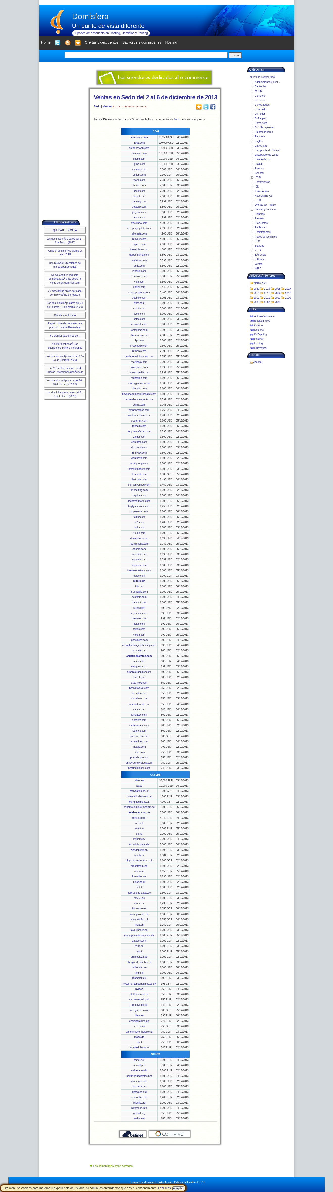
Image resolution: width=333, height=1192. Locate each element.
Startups (259, 245)
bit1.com (139, 522)
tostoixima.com (139, 330)
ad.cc (139, 785)
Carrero (258, 325)
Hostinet (259, 339)
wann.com (139, 180)
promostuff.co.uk (139, 919)
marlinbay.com (139, 362)
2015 (267, 293)
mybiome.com (139, 613)
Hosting (258, 343)
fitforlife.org (139, 1102)
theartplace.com (139, 249)
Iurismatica (260, 348)
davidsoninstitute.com (139, 415)
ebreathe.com (139, 442)
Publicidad (261, 227)
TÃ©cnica (260, 254)
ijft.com (139, 586)
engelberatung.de (139, 1021)
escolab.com (139, 559)
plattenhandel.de (139, 994)
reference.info (139, 1108)
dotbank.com (139, 206)
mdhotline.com (139, 378)
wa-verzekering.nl (139, 999)
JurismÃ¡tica (262, 191)
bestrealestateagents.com (139, 399)
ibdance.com (139, 730)
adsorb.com (139, 549)
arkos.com (139, 217)
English (259, 141)
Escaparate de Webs (266, 154)
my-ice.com (139, 244)
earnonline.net (139, 1097)
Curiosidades (262, 104)
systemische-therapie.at (139, 1031)
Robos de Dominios (266, 236)
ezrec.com (139, 575)
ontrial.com (139, 287)
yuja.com (139, 281)
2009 (288, 297)
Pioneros (260, 214)
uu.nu (139, 833)
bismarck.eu (139, 978)
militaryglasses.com (139, 383)
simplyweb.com (139, 367)
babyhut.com (139, 602)
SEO (257, 241)
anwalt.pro (139, 1065)
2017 (288, 288)
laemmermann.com (139, 501)
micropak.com (139, 324)
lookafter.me (139, 876)
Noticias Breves (263, 195)
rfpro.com (139, 303)
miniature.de (139, 817)
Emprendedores (264, 132)
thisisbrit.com (139, 474)
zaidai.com (139, 436)
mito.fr (139, 951)
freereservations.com (139, 570)
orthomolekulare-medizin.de (139, 807)
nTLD (258, 200)
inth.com (139, 527)
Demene (259, 330)
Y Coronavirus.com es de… (64, 335)
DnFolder (260, 113)
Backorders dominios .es (141, 42)
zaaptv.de (139, 855)
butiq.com (139, 265)
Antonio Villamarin (264, 316)
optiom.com (139, 174)
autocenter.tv (139, 940)
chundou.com (139, 388)
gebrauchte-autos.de (139, 892)
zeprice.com (139, 495)
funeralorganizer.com (139, 672)
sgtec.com (139, 319)
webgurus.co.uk (139, 1010)
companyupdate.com (139, 228)
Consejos (260, 100)
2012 (256, 297)
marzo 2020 (260, 283)
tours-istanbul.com (139, 704)
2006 (277, 302)
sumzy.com (139, 404)
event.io (139, 828)
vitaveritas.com (139, 741)
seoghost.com (139, 666)
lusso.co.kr (139, 882)
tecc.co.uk (139, 1026)
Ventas (107, 106)
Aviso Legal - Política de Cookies (177, 1181)
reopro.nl (139, 871)
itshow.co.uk (139, 908)
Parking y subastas (265, 209)
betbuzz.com (139, 720)
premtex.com (139, 618)
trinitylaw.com (139, 452)
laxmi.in (139, 972)
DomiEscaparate (264, 127)
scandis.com (139, 693)
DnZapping (261, 118)
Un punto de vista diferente (108, 25)
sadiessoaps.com (139, 725)
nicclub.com (139, 271)
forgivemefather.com (139, 431)
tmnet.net (139, 1060)
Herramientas (262, 182)
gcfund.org (139, 1113)
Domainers (261, 123)
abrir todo (255, 77)
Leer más (164, 1188)
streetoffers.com (139, 538)
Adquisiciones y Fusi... (267, 82)
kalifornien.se (139, 967)
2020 (256, 288)
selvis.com (139, 607)
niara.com (139, 752)
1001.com (139, 142)
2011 (267, 297)
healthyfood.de (139, 1004)
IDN (257, 186)
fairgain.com (139, 426)
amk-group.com (139, 463)
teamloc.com (139, 276)
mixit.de (139, 946)
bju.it (139, 1042)
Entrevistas (261, 145)
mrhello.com (139, 351)
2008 (256, 302)
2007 (267, 302)
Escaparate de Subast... (268, 150)
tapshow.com (139, 565)
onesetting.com (139, 490)
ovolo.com (139, 313)
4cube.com (139, 533)
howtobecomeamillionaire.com (139, 394)
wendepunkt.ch (139, 850)
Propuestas (261, 223)
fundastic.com (139, 714)
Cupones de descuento (143, 1181)
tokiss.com (139, 629)
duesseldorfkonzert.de (139, 796)
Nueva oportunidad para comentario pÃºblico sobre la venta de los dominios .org (65, 279)
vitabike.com (139, 297)
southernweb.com (139, 148)
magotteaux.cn (139, 865)
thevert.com (139, 185)
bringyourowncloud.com (139, 762)
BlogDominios (262, 320)
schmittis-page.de (139, 844)
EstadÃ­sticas (262, 159)
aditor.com (139, 661)
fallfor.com (139, 517)
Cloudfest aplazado (65, 315)
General (259, 173)
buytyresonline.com (139, 506)
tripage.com (139, 746)
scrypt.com (139, 196)
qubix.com (139, 164)
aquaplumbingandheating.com (139, 645)
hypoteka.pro (139, 1086)
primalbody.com (139, 757)
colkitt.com (139, 308)
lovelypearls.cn (139, 930)
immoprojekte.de (139, 914)
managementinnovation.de (139, 935)
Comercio (260, 95)
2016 (256, 293)
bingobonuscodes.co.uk (139, 860)
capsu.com (139, 709)
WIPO (258, 268)
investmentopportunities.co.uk (139, 983)
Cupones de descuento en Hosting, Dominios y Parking (111, 33)
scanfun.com (139, 554)
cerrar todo (268, 77)
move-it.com (139, 239)
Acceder (258, 362)
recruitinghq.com (139, 543)
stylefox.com (139, 169)
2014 (277, 293)
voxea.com (139, 634)
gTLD (258, 177)
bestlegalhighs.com (139, 768)
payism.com (139, 212)
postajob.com (139, 153)
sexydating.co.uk (139, 791)
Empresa (260, 136)
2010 (277, 297)
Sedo (97, 106)
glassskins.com (139, 640)
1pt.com (139, 340)
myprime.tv (139, 839)
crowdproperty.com (139, 292)
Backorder (261, 86)
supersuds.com (139, 511)
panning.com (139, 201)
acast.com (139, 191)
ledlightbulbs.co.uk (139, 801)
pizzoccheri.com (139, 736)
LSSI (201, 1181)
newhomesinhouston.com (139, 356)
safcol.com (139, 677)
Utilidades (260, 259)
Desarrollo (261, 109)
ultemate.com (139, 233)
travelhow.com (139, 223)
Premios (259, 218)
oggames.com (139, 420)
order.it (139, 823)
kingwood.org (139, 1092)
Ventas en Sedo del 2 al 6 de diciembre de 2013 (155, 97)
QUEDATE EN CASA (65, 230)
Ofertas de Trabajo (265, 204)
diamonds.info (139, 1081)
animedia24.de (139, 956)
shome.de (139, 903)
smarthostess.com (139, 410)
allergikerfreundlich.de (139, 962)
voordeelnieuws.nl (139, 1047)
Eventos (259, 168)
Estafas (259, 163)
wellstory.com (139, 260)
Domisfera (90, 16)
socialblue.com (139, 698)
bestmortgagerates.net (139, 1075)
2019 (267, 288)
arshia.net (139, 1118)
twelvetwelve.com (139, 688)
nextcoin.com (139, 597)
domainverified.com (139, 484)
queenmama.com (139, 254)
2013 (288, 293)
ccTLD (258, 91)
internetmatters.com (139, 469)
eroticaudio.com (139, 345)
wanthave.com (139, 458)
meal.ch (139, 924)
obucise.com (139, 650)
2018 (277, 288)
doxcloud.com (139, 447)
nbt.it (139, 887)
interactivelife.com (139, 372)
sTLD (258, 250)
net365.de (139, 898)
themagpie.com (139, 591)
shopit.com (139, 158)
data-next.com (139, 682)
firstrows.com (139, 479)
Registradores (263, 232)
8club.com (139, 623)
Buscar (235, 55)
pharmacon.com (139, 335)
